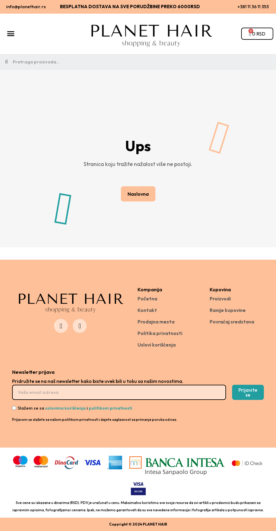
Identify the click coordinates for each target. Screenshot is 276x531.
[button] (138, 193)
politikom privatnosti (110, 408)
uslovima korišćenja (65, 408)
